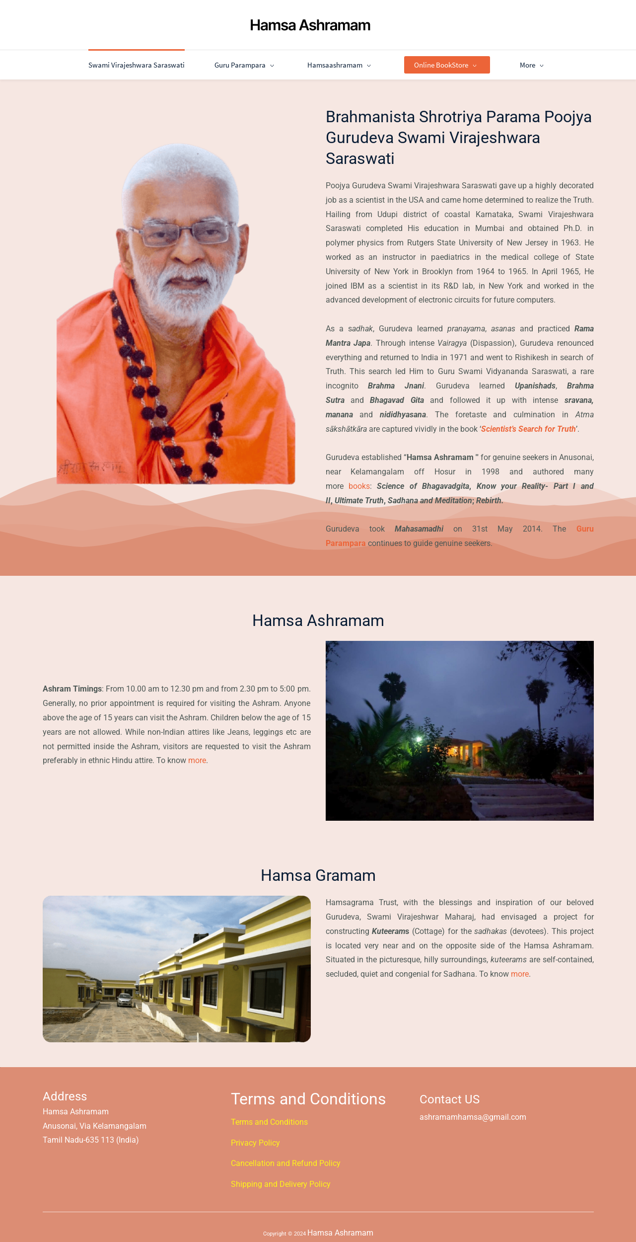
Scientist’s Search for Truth (528, 422)
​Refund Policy (316, 1157)
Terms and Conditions (269, 1115)
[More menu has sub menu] (564, 58)
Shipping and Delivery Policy (281, 1177)
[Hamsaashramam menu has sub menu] (309, 58)
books (359, 479)
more (197, 754)
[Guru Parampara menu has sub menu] (214, 58)
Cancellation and (261, 1157)
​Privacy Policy (255, 1136)
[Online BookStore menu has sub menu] (416, 58)
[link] (176, 125)
